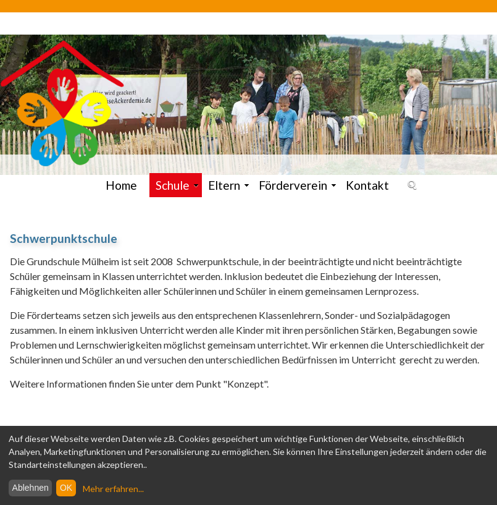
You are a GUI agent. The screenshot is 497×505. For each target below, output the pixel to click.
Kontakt (367, 185)
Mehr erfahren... (113, 488)
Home (121, 185)
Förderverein (297, 185)
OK (66, 488)
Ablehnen (30, 488)
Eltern (228, 185)
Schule (177, 185)
